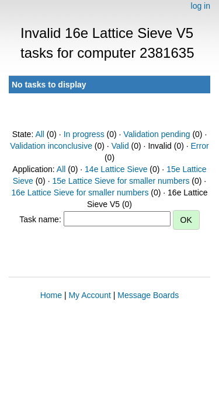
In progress (84, 134)
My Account (89, 295)
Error (200, 145)
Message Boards (148, 295)
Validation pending (156, 134)
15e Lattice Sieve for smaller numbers (120, 181)
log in (200, 5)
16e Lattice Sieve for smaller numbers (79, 192)
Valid (120, 145)
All (39, 134)
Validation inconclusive (51, 145)
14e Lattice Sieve (116, 169)
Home (51, 295)
